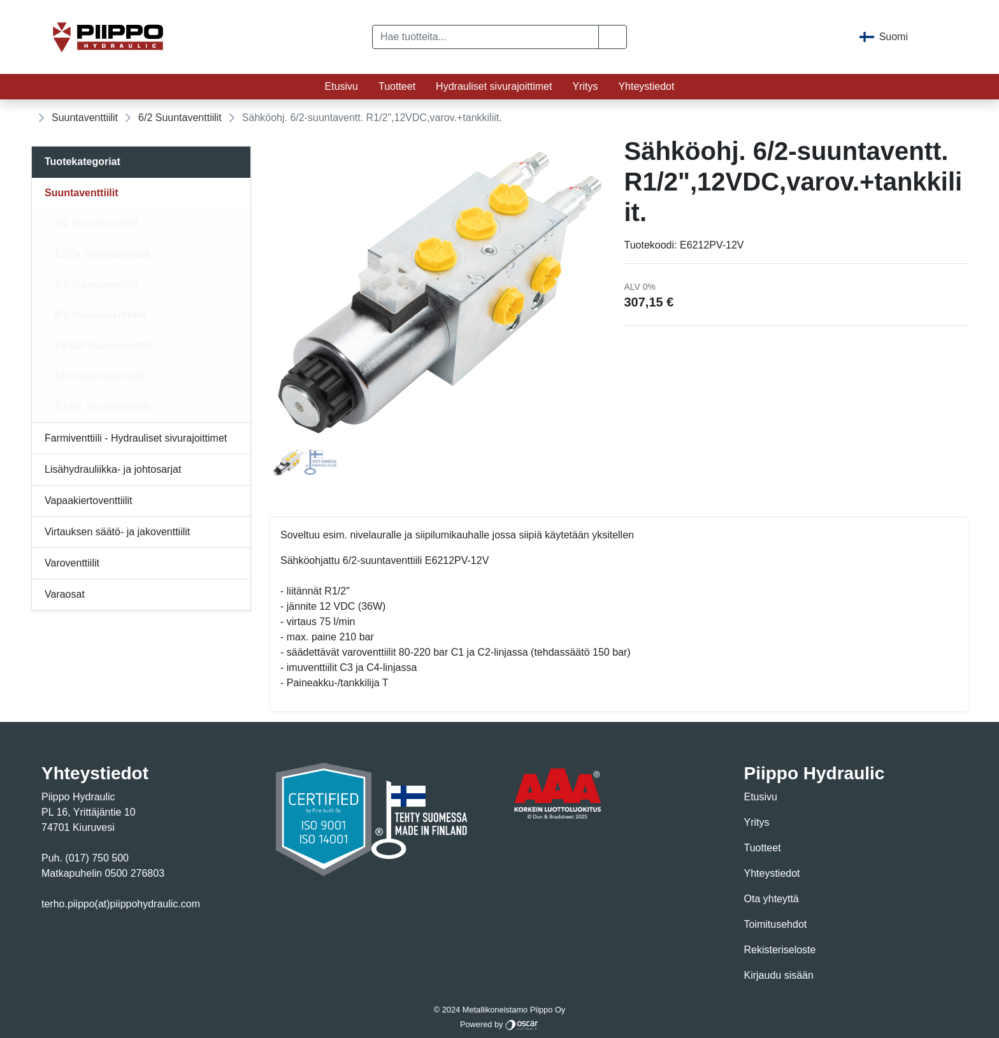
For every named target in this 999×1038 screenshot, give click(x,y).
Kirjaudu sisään (779, 975)
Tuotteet (396, 86)
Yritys (585, 86)
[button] (612, 37)
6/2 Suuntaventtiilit (180, 117)
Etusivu (341, 86)
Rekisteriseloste (780, 949)
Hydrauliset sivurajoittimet (494, 86)
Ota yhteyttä (771, 898)
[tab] (289, 462)
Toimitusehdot (775, 924)
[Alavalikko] (237, 193)
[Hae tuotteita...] (485, 37)
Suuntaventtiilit (85, 117)
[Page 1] (289, 462)
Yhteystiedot (646, 86)
